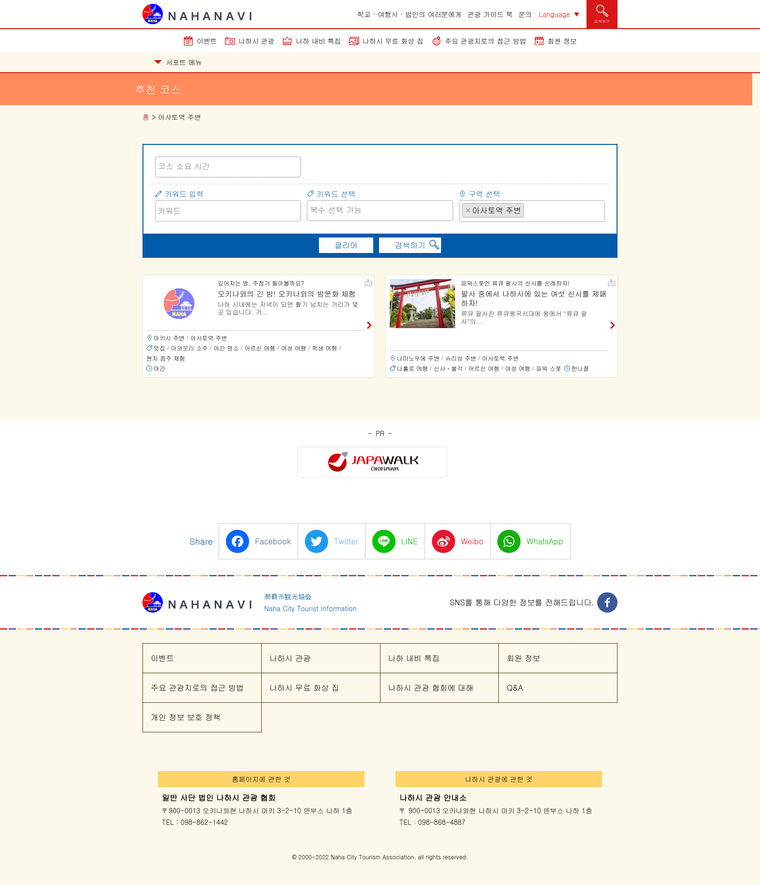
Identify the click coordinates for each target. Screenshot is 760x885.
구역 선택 (484, 193)
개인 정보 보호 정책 (186, 717)
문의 (525, 14)
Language (554, 14)
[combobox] (228, 167)
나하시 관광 (256, 41)
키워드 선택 (336, 193)
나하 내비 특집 (318, 41)
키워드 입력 (184, 193)
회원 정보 (562, 41)
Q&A (515, 687)
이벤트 (207, 41)
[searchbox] (228, 166)
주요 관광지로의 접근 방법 (485, 41)
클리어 (346, 245)
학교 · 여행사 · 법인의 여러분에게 (409, 14)
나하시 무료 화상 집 (393, 41)
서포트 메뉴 (178, 62)
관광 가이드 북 (490, 14)
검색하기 (410, 245)
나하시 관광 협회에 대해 (431, 687)
